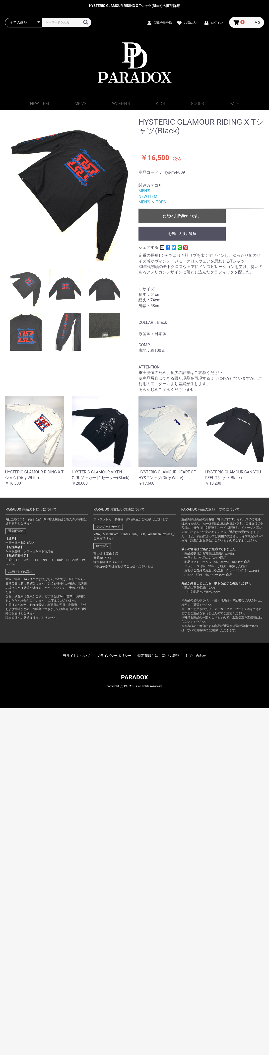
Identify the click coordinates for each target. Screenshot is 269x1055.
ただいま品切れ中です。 (182, 216)
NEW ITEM (39, 103)
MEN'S (80, 103)
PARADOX (134, 677)
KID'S (160, 103)
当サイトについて (77, 656)
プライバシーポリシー (114, 656)
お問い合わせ (195, 656)
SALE (234, 103)
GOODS (197, 103)
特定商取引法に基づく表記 (158, 656)
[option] (70, 189)
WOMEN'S (121, 103)
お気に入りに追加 (182, 234)
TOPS (161, 202)
